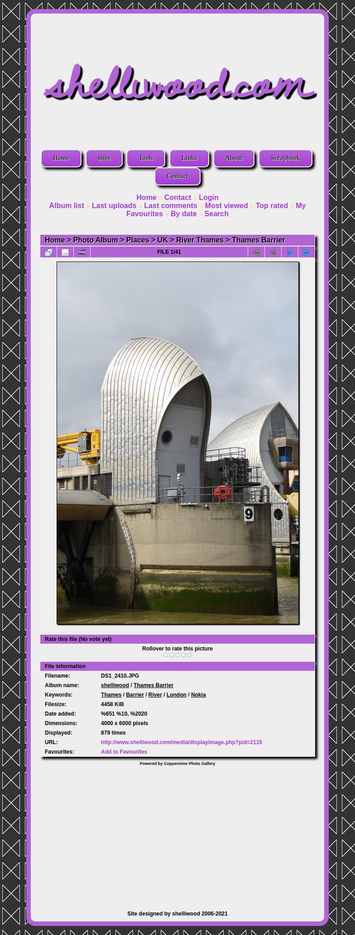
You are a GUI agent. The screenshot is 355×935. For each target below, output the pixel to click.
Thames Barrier (258, 240)
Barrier (135, 695)
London (177, 695)
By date (184, 214)
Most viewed (226, 205)
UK (163, 240)
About (233, 158)
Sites (104, 158)
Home (61, 158)
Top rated (272, 205)
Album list (66, 205)
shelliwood (115, 685)
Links (189, 158)
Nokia (198, 695)
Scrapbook (285, 158)
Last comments (170, 205)
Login (209, 197)
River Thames (200, 240)
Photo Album (95, 240)
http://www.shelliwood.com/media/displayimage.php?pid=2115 (181, 742)
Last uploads (114, 205)
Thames (111, 695)
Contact (177, 176)
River (155, 695)
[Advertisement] (177, 833)
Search (217, 214)
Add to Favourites (124, 752)
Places (137, 240)
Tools (146, 158)
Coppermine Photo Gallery (190, 763)
